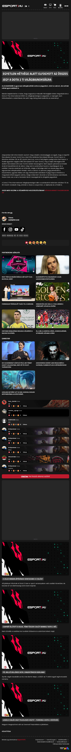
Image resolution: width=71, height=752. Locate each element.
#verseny (26, 235)
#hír (15, 235)
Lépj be (24, 476)
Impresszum (40, 740)
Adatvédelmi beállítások (45, 742)
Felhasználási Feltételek (61, 744)
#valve (21, 235)
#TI (17, 235)
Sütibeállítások (62, 742)
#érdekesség (10, 235)
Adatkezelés (62, 740)
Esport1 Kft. (21, 740)
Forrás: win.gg (7, 213)
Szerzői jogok (51, 740)
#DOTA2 (4, 235)
